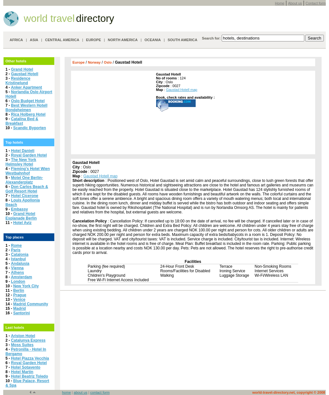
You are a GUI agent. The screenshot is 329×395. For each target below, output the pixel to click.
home (66, 392)
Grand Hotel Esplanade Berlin (21, 215)
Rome (16, 245)
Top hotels (14, 142)
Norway (94, 62)
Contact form (316, 3)
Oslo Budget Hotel (28, 101)
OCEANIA (153, 40)
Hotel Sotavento (25, 367)
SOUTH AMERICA (182, 40)
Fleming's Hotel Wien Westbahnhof (27, 170)
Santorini (21, 313)
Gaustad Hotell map (181, 90)
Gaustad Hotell (24, 74)
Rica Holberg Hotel (28, 114)
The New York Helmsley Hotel (20, 161)
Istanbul (18, 259)
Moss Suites (22, 345)
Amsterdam (21, 277)
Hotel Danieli (22, 150)
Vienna (17, 268)
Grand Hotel (22, 69)
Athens (17, 272)
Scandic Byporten (29, 128)
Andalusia (20, 263)
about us (80, 392)
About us (295, 3)
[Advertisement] (113, 112)
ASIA (34, 40)
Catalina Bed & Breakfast (21, 121)
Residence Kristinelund (17, 80)
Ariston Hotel (23, 336)
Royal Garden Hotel (29, 155)
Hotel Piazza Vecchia (30, 358)
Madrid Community (30, 304)
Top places (14, 237)
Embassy (19, 209)
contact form (100, 392)
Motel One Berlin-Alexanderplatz (24, 179)
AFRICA (16, 40)
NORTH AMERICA (123, 40)
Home (279, 3)
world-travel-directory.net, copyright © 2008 (288, 392)
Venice (19, 299)
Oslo (107, 62)
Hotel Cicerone (24, 195)
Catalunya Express (28, 340)
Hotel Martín (22, 372)
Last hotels (14, 327)
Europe (79, 62)
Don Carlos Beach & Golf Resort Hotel (26, 188)
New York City (26, 286)
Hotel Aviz (22, 222)
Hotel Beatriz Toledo (29, 376)
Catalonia (19, 254)
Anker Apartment (26, 87)
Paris (15, 250)
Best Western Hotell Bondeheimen (26, 107)
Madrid (19, 308)
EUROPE (93, 40)
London (18, 281)
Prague (19, 295)
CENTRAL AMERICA (62, 40)
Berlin (18, 290)
